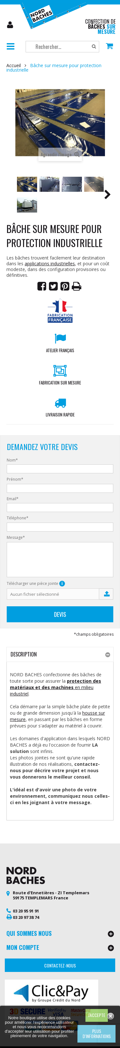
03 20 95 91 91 (26, 911)
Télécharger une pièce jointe (36, 583)
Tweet (53, 286)
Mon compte (10, 25)
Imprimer (76, 286)
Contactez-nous (60, 965)
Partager (42, 286)
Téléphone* (17, 518)
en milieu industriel (55, 687)
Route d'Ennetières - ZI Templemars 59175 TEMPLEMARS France (51, 895)
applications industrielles (50, 263)
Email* (13, 498)
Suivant (107, 195)
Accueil (13, 65)
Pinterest (65, 286)
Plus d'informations (97, 1033)
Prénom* (15, 479)
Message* (16, 537)
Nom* (12, 460)
